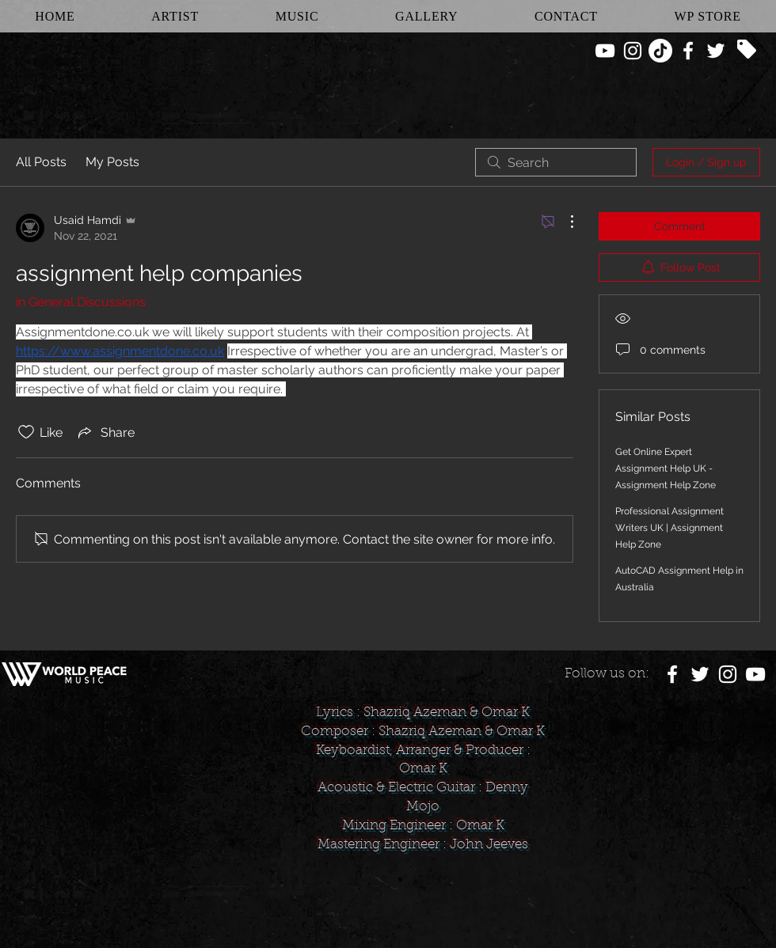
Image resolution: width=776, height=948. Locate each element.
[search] (556, 162)
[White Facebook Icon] (688, 51)
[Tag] (747, 49)
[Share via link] (105, 432)
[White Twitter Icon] (716, 51)
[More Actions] (563, 221)
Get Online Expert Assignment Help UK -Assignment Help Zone (665, 468)
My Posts (112, 161)
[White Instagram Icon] (633, 51)
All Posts (41, 161)
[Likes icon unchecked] (26, 432)
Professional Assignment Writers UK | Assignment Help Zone (669, 528)
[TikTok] (660, 51)
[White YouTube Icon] (605, 51)
